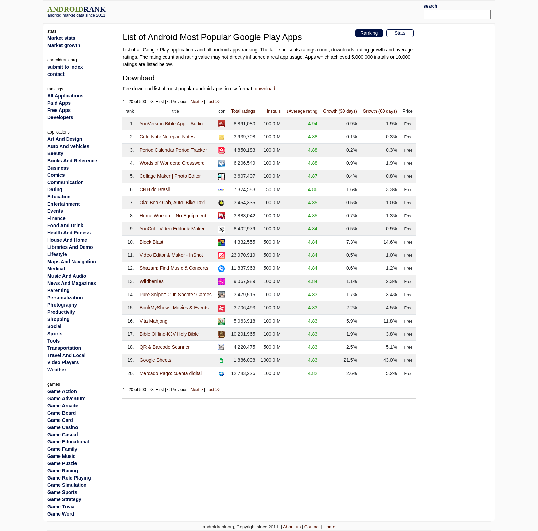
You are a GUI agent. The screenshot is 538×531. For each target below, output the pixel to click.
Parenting (58, 290)
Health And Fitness (69, 232)
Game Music (61, 456)
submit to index (65, 67)
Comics (56, 175)
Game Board (61, 413)
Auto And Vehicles (68, 146)
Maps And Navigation (71, 261)
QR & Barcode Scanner (165, 347)
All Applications (65, 96)
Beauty (55, 153)
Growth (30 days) (340, 111)
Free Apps (59, 110)
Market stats (61, 38)
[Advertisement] (288, 11)
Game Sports (62, 492)
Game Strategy (64, 499)
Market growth (63, 45)
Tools (53, 341)
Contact (312, 526)
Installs (274, 111)
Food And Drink (65, 225)
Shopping (58, 319)
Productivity (61, 312)
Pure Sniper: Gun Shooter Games (176, 294)
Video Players (63, 362)
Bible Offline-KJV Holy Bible (169, 334)
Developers (60, 117)
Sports (54, 333)
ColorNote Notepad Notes (167, 136)
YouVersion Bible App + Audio (171, 123)
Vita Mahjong (153, 321)
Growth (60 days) (380, 111)
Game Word (60, 514)
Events (55, 211)
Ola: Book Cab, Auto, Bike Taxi (172, 202)
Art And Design (64, 139)
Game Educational (68, 442)
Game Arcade (62, 405)
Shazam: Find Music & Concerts (174, 268)
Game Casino (62, 427)
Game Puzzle (62, 463)
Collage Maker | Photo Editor (170, 176)
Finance (56, 218)
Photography (62, 305)
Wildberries (152, 281)
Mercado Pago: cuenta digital (171, 373)
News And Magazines (71, 283)
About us (292, 526)
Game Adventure (66, 398)
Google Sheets (156, 360)
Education (59, 196)
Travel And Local (66, 355)
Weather (56, 369)
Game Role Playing (69, 478)
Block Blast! (152, 242)
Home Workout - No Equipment (173, 215)
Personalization (65, 297)
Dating (54, 189)
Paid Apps (59, 103)
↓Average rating (301, 111)
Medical (56, 269)
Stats (400, 33)
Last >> (214, 101)
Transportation (64, 348)
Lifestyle (57, 254)
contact (56, 74)
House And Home (67, 240)
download (265, 88)
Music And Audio (66, 276)
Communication (65, 182)
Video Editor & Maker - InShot (171, 255)
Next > (197, 101)
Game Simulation (66, 485)
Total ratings (243, 111)
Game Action (62, 391)
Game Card (60, 420)
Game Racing (62, 470)
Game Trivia (60, 506)
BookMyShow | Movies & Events (174, 307)
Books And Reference (72, 160)
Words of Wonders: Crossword (172, 163)
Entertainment (63, 204)
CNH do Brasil (155, 189)
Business (58, 168)
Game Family (62, 449)
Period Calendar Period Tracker (173, 150)
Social (54, 326)
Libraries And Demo (70, 247)
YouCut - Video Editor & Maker (172, 228)
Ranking (369, 33)
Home (329, 526)
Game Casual (62, 434)
